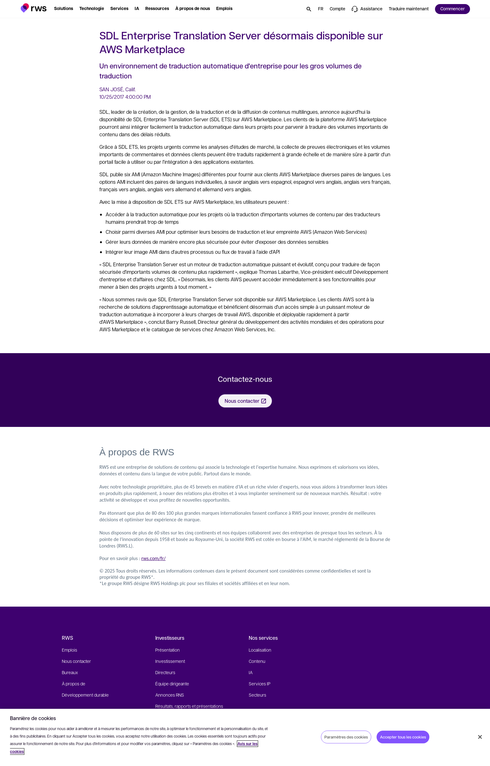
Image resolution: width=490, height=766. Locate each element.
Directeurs (165, 672)
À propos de (73, 683)
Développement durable (85, 695)
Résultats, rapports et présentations (189, 706)
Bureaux (70, 672)
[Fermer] (480, 737)
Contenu (257, 661)
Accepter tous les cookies (403, 736)
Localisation (260, 650)
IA (250, 672)
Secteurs (257, 695)
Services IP (259, 683)
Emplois (69, 650)
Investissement (170, 661)
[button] (33, 8)
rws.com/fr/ (153, 558)
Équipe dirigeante (172, 683)
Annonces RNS (169, 695)
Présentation (167, 650)
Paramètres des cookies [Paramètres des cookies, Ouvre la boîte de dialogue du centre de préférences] (346, 736)
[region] (245, 737)
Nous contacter (76, 661)
